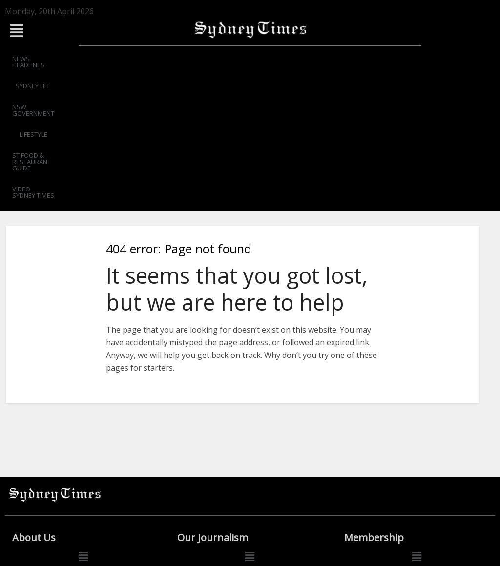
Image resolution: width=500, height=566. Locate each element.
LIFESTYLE (253, 58)
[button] (83, 30)
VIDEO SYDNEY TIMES (418, 58)
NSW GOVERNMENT (195, 58)
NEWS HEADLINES (76, 58)
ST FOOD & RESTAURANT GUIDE (327, 58)
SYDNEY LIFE (134, 58)
